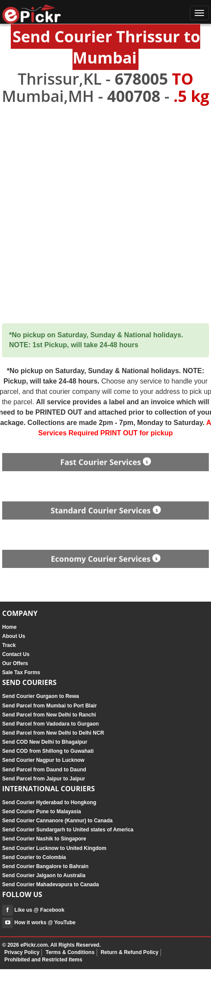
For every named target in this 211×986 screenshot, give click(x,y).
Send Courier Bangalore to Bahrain (45, 866)
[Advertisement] (105, 214)
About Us (13, 636)
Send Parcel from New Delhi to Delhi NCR (53, 733)
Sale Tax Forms (21, 672)
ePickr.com (33, 945)
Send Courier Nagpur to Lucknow (43, 760)
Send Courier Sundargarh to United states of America (67, 830)
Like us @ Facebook (33, 910)
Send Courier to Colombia (34, 857)
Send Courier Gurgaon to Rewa (40, 696)
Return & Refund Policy (129, 952)
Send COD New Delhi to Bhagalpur (44, 742)
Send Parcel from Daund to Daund (44, 770)
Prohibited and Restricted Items (43, 960)
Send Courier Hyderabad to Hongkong (49, 802)
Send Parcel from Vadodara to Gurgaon (50, 724)
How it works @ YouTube (39, 922)
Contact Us (15, 654)
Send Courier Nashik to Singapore (44, 839)
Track (9, 645)
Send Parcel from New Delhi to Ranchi (49, 715)
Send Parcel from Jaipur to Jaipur (43, 779)
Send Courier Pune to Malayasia (41, 811)
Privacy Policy (21, 952)
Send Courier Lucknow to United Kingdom (54, 848)
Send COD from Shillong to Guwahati (48, 751)
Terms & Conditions (70, 952)
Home (9, 627)
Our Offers (15, 663)
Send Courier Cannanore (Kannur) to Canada (57, 821)
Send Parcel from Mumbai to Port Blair (49, 706)
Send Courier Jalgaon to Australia (43, 875)
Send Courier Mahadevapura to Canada (50, 884)
